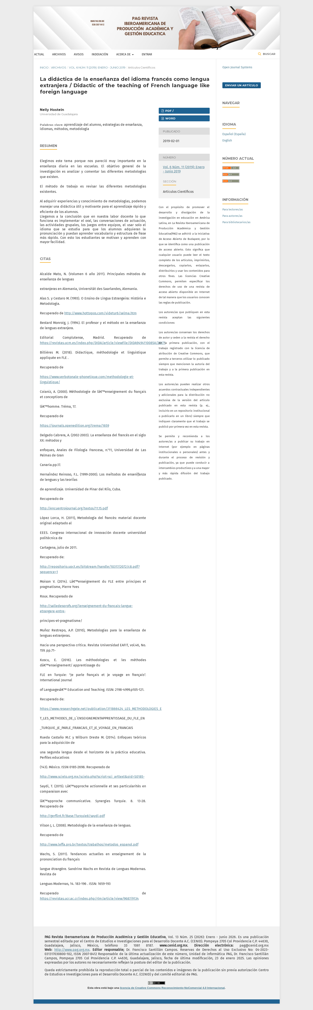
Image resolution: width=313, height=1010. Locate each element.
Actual (39, 54)
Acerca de (123, 54)
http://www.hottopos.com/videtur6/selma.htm (100, 313)
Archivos (59, 54)
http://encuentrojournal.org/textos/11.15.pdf (74, 508)
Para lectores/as (232, 209)
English (227, 140)
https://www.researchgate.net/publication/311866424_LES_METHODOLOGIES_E (101, 709)
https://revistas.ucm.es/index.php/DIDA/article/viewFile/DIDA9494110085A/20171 (103, 343)
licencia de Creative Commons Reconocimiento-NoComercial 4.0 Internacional (172, 987)
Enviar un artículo (241, 85)
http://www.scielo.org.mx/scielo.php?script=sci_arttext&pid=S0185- (92, 777)
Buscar (268, 54)
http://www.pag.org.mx (72, 950)
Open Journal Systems (237, 67)
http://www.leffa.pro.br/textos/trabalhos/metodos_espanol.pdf (89, 844)
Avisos (79, 54)
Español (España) (234, 134)
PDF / (169, 110)
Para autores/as (232, 215)
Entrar (147, 54)
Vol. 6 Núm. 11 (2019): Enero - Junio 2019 (97, 67)
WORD (169, 118)
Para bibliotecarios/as (236, 222)
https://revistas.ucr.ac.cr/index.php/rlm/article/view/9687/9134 (89, 899)
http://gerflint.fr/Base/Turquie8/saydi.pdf (72, 816)
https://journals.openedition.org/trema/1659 (74, 426)
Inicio (44, 67)
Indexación (100, 54)
